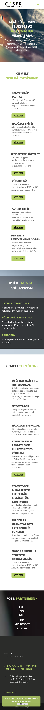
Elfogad (22, 704)
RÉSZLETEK (18, 115)
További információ (25, 701)
